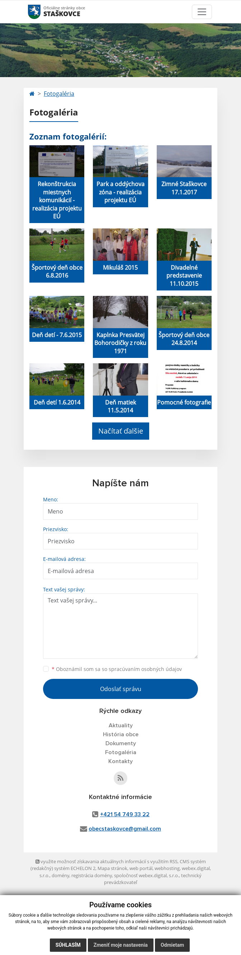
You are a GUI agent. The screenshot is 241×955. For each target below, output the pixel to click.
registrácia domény (91, 875)
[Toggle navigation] (202, 12)
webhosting (167, 868)
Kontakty (120, 761)
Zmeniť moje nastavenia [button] (121, 945)
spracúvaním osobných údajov (145, 669)
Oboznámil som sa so (117, 669)
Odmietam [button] (172, 945)
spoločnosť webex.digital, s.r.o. (146, 875)
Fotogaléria (59, 94)
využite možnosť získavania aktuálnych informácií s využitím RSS (107, 861)
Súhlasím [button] (68, 945)
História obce (120, 734)
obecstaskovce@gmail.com (125, 829)
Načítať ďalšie (120, 431)
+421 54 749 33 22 (125, 814)
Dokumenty (120, 743)
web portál (140, 868)
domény (60, 875)
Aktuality (121, 725)
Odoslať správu (120, 689)
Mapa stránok (112, 868)
